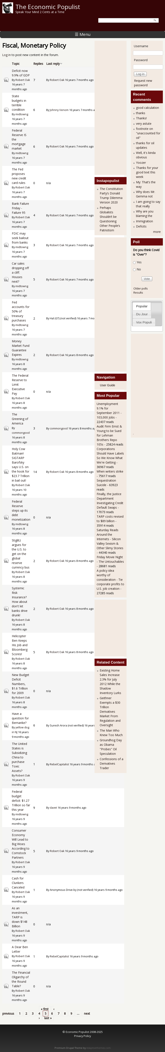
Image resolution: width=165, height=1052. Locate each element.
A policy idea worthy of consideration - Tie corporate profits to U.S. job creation (110, 579)
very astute (143, 123)
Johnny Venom (59, 110)
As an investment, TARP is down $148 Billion (20, 917)
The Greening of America (20, 418)
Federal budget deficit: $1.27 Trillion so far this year (21, 801)
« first (45, 1009)
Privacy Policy (82, 1036)
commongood (21, 433)
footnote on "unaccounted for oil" (148, 133)
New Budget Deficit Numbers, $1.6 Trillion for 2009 (20, 684)
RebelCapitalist (59, 764)
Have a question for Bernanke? (20, 718)
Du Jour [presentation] (142, 314)
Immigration (144, 221)
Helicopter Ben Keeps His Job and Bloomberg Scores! (20, 645)
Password (141, 60)
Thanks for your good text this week (147, 172)
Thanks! (141, 118)
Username (141, 46)
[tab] (142, 306)
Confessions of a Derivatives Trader (111, 763)
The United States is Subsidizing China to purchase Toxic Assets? (19, 757)
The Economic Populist (47, 7)
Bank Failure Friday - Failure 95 (20, 208)
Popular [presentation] (142, 306)
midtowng (21, 114)
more (157, 232)
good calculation (147, 108)
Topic (16, 64)
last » (48, 1018)
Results (138, 292)
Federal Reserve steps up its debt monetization (21, 510)
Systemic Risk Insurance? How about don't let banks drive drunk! (20, 601)
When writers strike (110, 471)
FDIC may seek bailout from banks (20, 237)
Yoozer (141, 163)
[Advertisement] (114, 107)
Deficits (141, 226)
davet (53, 807)
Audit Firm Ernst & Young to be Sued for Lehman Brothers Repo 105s (109, 435)
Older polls (140, 288)
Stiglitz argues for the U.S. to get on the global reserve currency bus (20, 553)
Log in (6, 55)
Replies (38, 64)
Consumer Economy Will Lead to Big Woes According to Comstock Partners (20, 843)
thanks (140, 113)
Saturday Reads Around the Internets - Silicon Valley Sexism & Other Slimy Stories (110, 539)
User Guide (107, 385)
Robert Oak (22, 80)
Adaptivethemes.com (98, 1047)
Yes (139, 262)
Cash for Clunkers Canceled (18, 882)
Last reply (54, 64)
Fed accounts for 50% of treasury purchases (20, 311)
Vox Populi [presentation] (144, 322)
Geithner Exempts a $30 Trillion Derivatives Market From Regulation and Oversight (110, 711)
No (139, 269)
